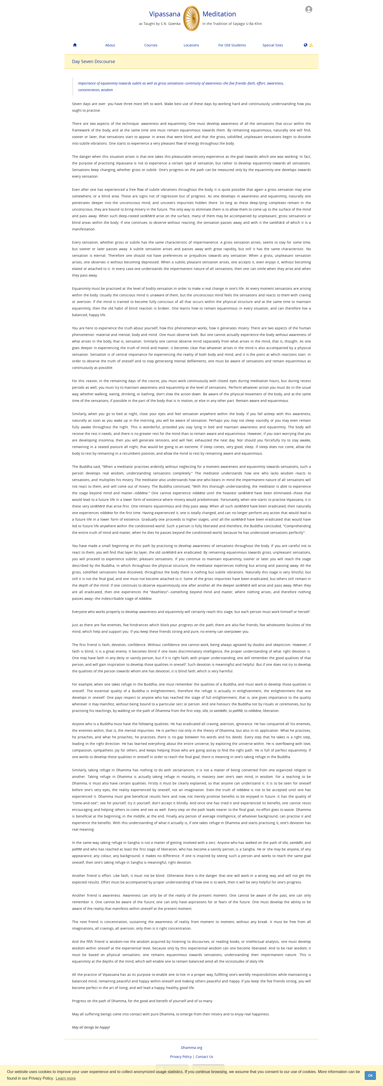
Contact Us (204, 1056)
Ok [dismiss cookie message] (370, 1075)
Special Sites (273, 45)
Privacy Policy (181, 1056)
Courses (151, 45)
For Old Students (232, 45)
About (110, 45)
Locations (191, 45)
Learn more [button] (66, 1078)
